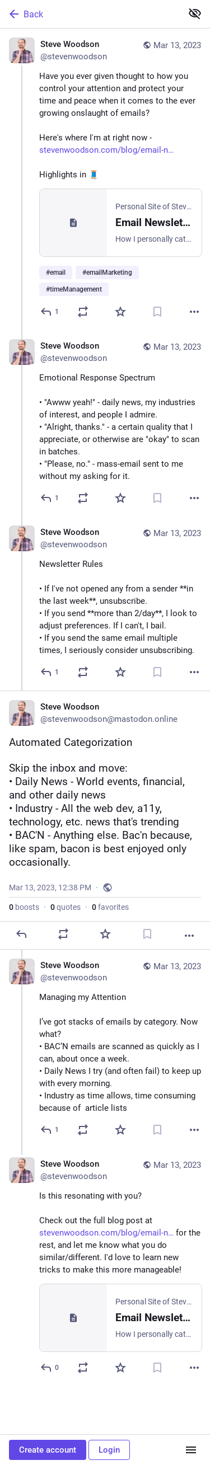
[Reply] (50, 311)
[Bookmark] (157, 311)
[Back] (90, 14)
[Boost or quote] (83, 311)
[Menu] (191, 1450)
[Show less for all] (195, 13)
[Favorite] (120, 311)
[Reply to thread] (50, 498)
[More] (194, 311)
